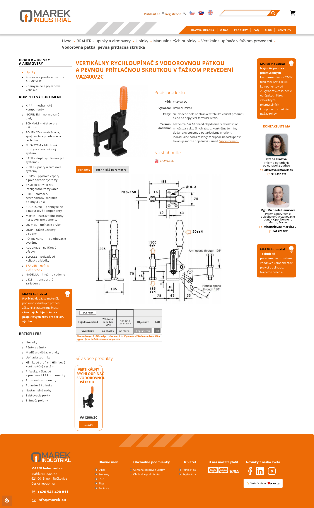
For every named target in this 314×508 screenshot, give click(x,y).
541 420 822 (280, 231)
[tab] (84, 170)
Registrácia (175, 14)
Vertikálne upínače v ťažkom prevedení (236, 40)
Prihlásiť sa (154, 14)
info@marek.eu (52, 499)
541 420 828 (278, 174)
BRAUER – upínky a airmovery (104, 40)
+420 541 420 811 (53, 491)
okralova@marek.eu (278, 170)
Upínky (142, 40)
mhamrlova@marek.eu (280, 227)
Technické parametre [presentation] (111, 170)
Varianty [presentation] (84, 170)
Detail (88, 425)
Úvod (67, 40)
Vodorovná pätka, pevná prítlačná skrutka (103, 47)
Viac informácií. (229, 141)
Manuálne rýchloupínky (174, 40)
